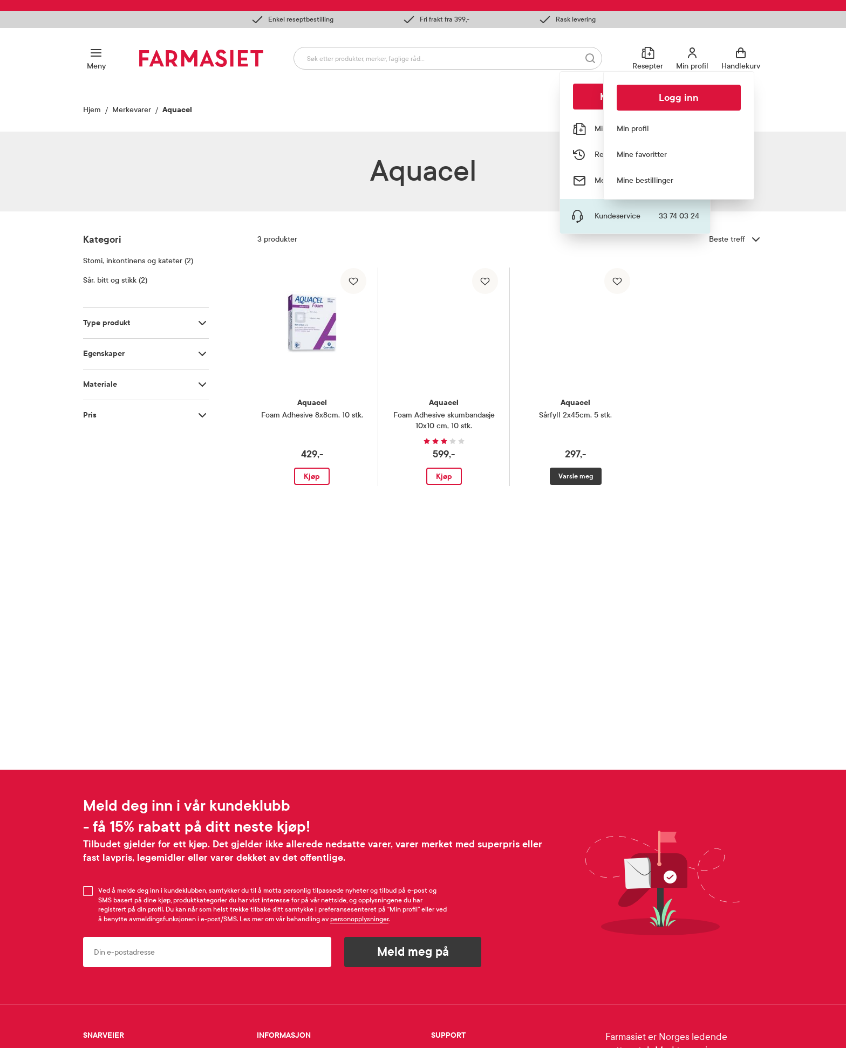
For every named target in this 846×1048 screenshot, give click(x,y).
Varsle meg (575, 476)
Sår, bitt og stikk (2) (115, 280)
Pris (90, 415)
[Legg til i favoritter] (353, 281)
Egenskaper (104, 353)
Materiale (100, 384)
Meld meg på (413, 952)
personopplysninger (359, 919)
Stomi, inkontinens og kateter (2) (138, 260)
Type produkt (107, 323)
